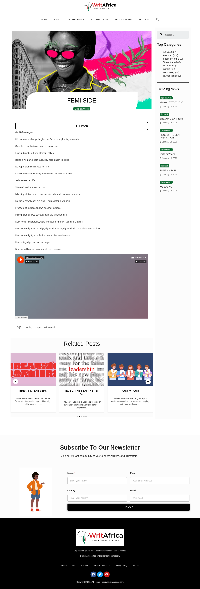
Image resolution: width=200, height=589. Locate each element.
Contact (135, 566)
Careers (84, 566)
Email (134, 473)
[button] (157, 19)
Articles (143, 19)
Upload (128, 507)
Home (44, 19)
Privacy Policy (121, 566)
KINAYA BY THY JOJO (171, 102)
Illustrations (99, 19)
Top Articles (169, 62)
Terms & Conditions (101, 566)
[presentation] (15, 381)
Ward (133, 490)
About (58, 19)
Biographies (76, 19)
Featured (167, 55)
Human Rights (170, 75)
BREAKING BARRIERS (172, 118)
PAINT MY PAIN (168, 170)
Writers (166, 69)
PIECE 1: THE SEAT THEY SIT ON (170, 136)
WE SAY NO (166, 186)
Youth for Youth (167, 154)
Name (71, 473)
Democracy (169, 72)
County (71, 490)
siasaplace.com (117, 582)
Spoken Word (123, 19)
